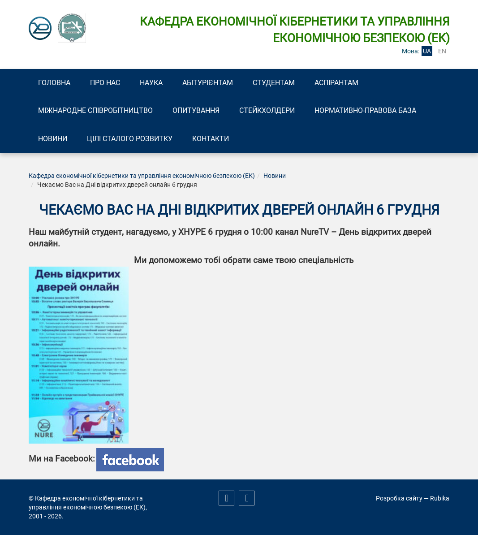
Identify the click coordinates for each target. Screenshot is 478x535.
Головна (55, 82)
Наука (153, 82)
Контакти (213, 139)
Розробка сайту (399, 498)
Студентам (278, 82)
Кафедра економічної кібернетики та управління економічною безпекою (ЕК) (142, 176)
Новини (53, 139)
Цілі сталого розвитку (131, 139)
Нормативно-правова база (369, 111)
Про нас (107, 82)
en (442, 51)
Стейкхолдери (269, 111)
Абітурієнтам (211, 82)
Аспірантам (342, 82)
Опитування (197, 111)
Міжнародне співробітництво (96, 111)
